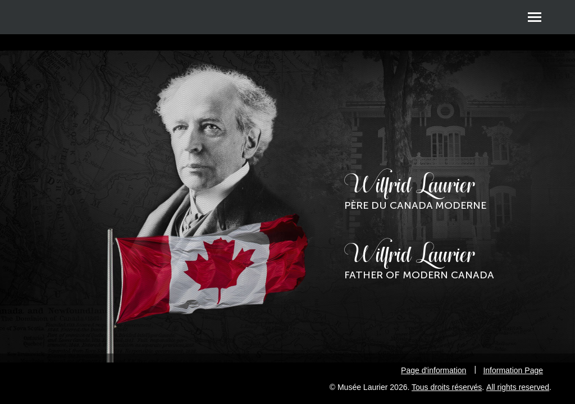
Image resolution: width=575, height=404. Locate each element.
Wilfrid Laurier (415, 192)
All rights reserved (517, 387)
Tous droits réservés (447, 387)
